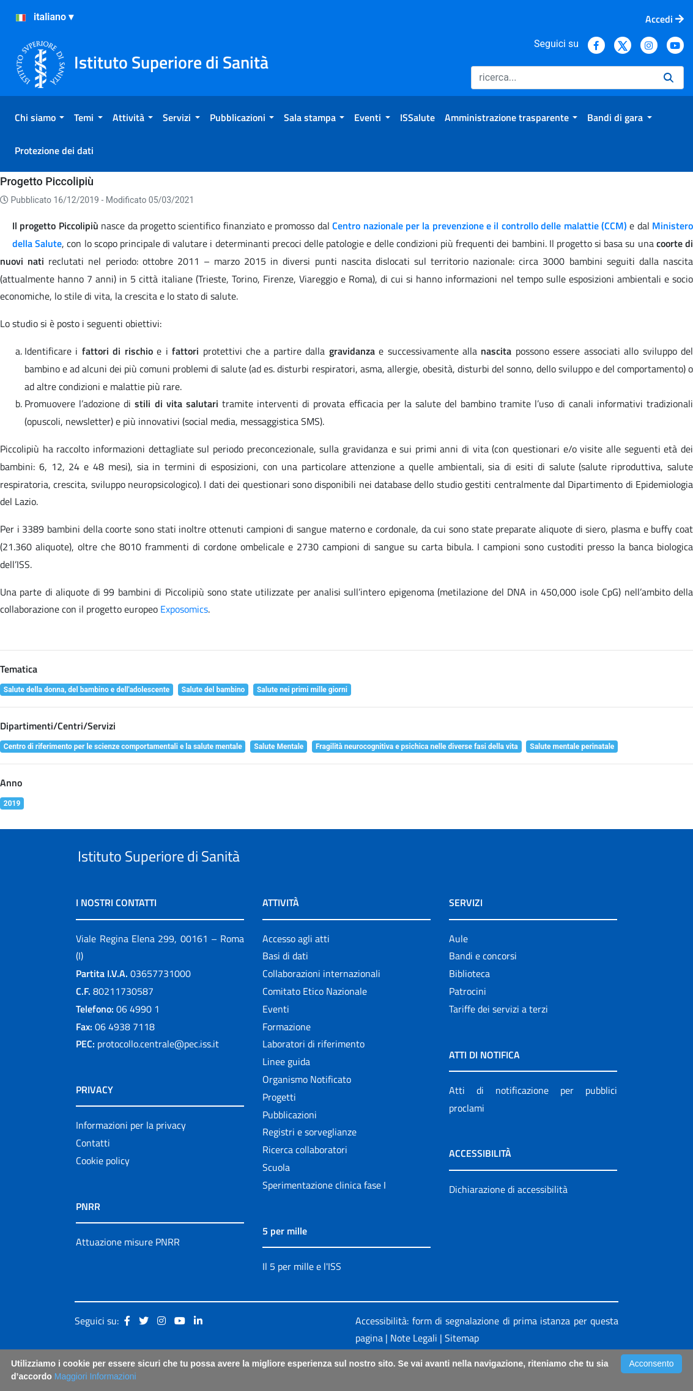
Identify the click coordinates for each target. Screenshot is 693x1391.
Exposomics (184, 609)
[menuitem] (39, 117)
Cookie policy (103, 1188)
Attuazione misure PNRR (128, 1270)
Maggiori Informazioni (95, 1376)
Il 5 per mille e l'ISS (301, 1294)
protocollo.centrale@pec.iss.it (158, 1072)
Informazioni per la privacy (131, 1153)
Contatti (93, 1171)
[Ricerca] (562, 77)
